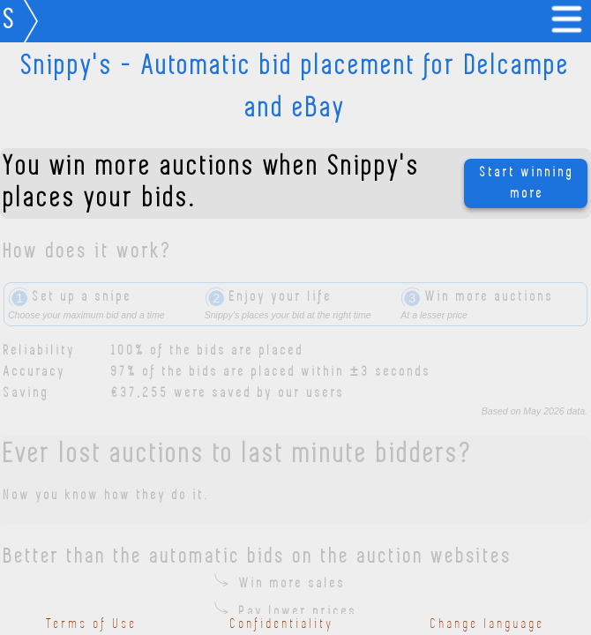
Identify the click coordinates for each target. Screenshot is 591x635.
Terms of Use (92, 624)
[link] (570, 21)
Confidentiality (282, 624)
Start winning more (527, 183)
